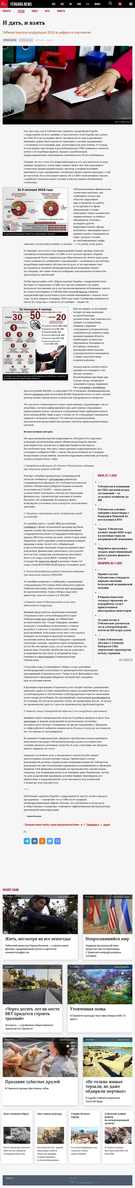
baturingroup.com (87, 1185)
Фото (48, 11)
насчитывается (101, 697)
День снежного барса (14, 1115)
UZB (88, 4)
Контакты (9, 1180)
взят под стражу (45, 618)
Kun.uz (83, 291)
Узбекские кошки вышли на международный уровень (118, 1118)
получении (76, 588)
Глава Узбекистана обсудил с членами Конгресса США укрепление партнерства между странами (114, 646)
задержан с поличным (92, 387)
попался (39, 394)
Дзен (106, 824)
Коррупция (39, 40)
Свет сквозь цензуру (45, 1115)
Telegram (91, 824)
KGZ (62, 4)
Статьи (21, 11)
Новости (7, 11)
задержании (56, 479)
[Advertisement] (67, 868)
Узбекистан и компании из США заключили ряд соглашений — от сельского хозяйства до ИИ (114, 493)
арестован (30, 721)
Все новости (125, 660)
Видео (36, 11)
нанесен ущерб (48, 561)
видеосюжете (47, 656)
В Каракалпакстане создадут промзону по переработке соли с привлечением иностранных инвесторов (114, 603)
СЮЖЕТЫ (62, 11)
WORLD (98, 4)
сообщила (30, 526)
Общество (50, 40)
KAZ (53, 4)
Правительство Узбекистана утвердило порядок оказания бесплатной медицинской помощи (115, 580)
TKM (79, 4)
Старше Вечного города (81, 1115)
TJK (70, 4)
